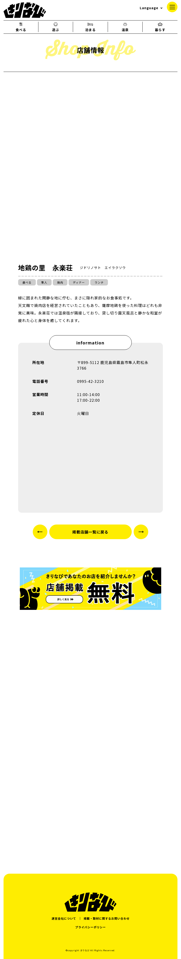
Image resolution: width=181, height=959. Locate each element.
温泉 (125, 27)
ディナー (79, 282)
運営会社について (64, 918)
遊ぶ (55, 27)
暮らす (160, 27)
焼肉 (60, 282)
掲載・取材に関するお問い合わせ (107, 918)
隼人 (44, 282)
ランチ (99, 282)
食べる (21, 27)
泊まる (90, 27)
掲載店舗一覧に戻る (90, 532)
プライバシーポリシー (90, 927)
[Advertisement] (90, 819)
